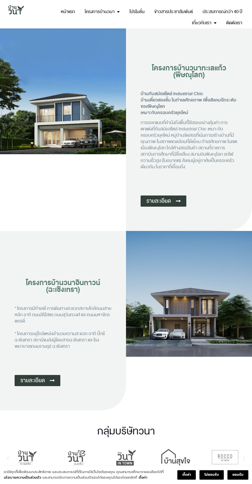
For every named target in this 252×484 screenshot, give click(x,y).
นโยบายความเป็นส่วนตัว (22, 477)
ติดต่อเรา (234, 22)
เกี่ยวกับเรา (204, 22)
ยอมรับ (237, 475)
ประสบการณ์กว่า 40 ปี (222, 11)
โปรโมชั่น (136, 11)
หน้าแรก (68, 11)
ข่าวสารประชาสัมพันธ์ (173, 11)
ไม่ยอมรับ (211, 475)
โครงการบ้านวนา (102, 11)
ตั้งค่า (143, 477)
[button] (8, 458)
